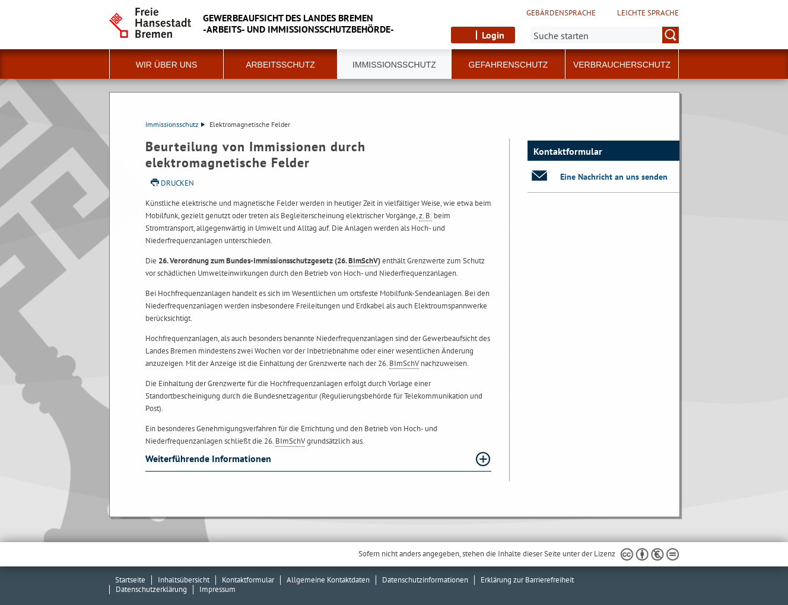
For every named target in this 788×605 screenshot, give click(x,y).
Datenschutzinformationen (425, 580)
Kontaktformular (248, 580)
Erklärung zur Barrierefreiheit (527, 580)
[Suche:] (604, 35)
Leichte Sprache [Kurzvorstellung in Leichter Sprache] (648, 13)
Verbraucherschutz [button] (622, 64)
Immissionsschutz (175, 124)
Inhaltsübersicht (183, 580)
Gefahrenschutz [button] (508, 64)
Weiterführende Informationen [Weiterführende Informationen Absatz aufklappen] (209, 458)
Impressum (217, 589)
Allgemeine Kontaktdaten (328, 580)
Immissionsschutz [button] (394, 64)
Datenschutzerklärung (151, 589)
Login (493, 35)
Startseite (130, 580)
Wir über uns (166, 64)
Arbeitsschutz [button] (280, 64)
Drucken (177, 183)
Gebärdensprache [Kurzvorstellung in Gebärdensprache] (561, 13)
